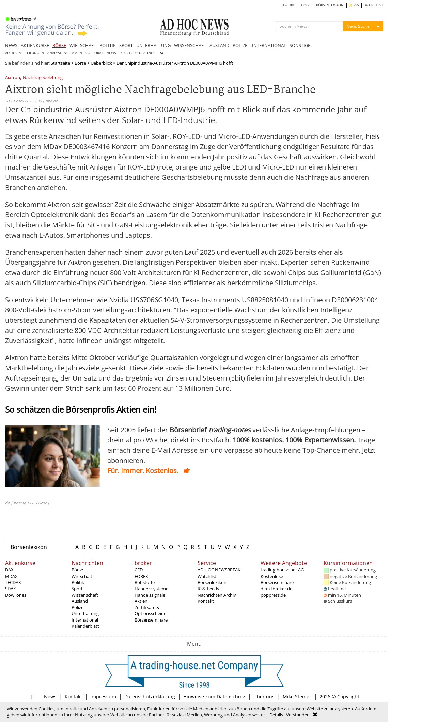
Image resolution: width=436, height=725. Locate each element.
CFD (139, 570)
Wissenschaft (85, 595)
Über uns (264, 696)
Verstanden (298, 715)
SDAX (10, 588)
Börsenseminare (151, 620)
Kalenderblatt (85, 626)
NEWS (11, 45)
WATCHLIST (374, 5)
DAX (9, 570)
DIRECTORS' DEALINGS (137, 53)
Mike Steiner (297, 696)
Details (276, 715)
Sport (77, 588)
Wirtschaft (82, 576)
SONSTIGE (300, 45)
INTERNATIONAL (269, 45)
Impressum (103, 696)
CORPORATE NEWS (100, 53)
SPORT (126, 45)
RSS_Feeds (208, 588)
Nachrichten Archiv (217, 595)
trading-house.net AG (282, 570)
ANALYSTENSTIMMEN (64, 53)
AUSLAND (219, 45)
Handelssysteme (151, 588)
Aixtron (12, 77)
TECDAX (13, 582)
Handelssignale (150, 595)
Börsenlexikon (29, 547)
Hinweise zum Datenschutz (214, 696)
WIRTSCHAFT (82, 45)
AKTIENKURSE (35, 45)
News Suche (358, 26)
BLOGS (305, 5)
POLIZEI (241, 45)
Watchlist (207, 576)
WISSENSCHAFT (190, 45)
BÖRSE (59, 45)
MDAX (11, 576)
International (85, 620)
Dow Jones (15, 595)
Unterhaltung (85, 613)
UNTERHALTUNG (153, 45)
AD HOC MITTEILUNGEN (24, 53)
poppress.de (273, 595)
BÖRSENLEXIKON (330, 5)
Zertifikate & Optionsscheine (150, 610)
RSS (354, 5)
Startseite (60, 63)
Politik (78, 582)
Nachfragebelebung (43, 77)
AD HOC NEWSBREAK (219, 570)
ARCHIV (288, 5)
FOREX (141, 576)
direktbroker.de (276, 588)
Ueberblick (101, 63)
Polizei (78, 607)
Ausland (80, 601)
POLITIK (107, 45)
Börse (80, 63)
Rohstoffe (145, 582)
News (50, 696)
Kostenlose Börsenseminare (277, 579)
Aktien (141, 601)
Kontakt (206, 601)
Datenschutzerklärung (149, 696)
